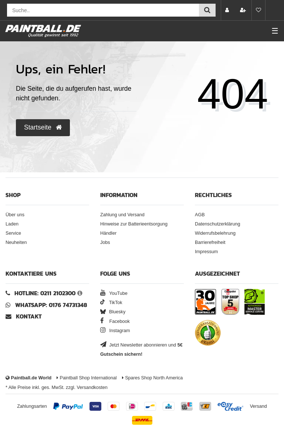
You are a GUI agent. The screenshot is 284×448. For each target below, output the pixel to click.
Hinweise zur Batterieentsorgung (134, 224)
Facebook (115, 321)
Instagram (115, 330)
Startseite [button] (43, 127)
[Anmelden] (227, 10)
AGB (200, 214)
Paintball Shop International (87, 377)
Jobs (105, 242)
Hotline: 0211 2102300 (44, 293)
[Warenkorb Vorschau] (275, 10)
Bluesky (112, 311)
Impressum (206, 251)
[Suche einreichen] (207, 10)
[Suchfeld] (103, 10)
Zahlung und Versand (122, 214)
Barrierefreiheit (210, 242)
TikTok (111, 302)
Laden (12, 224)
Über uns (15, 214)
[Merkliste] (258, 10)
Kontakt (29, 316)
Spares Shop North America (152, 377)
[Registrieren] (243, 10)
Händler (108, 233)
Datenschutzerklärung (217, 224)
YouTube (114, 293)
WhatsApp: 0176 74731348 (51, 305)
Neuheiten (16, 242)
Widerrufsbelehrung (215, 233)
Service (13, 233)
